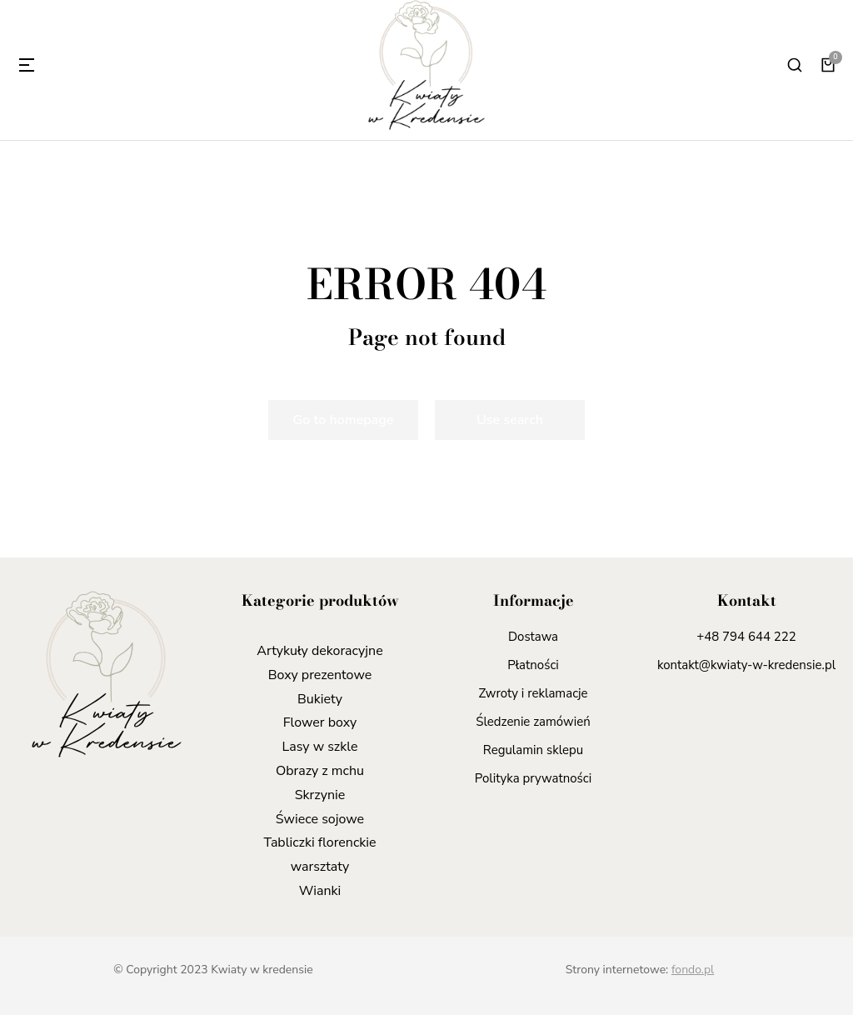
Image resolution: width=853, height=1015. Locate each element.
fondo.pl (692, 970)
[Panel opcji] (828, 65)
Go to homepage (343, 420)
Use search (509, 420)
